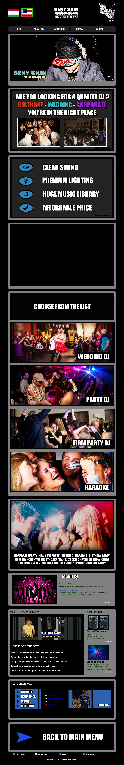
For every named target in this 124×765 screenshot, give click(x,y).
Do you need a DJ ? (65, 584)
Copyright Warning (53, 704)
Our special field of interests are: (69, 590)
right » (114, 589)
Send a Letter (52, 695)
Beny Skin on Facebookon (55, 698)
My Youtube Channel (54, 701)
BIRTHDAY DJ (42, 754)
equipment (108, 641)
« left (9, 589)
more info (107, 602)
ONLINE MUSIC (90, 754)
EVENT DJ (65, 754)
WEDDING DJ (21, 754)
